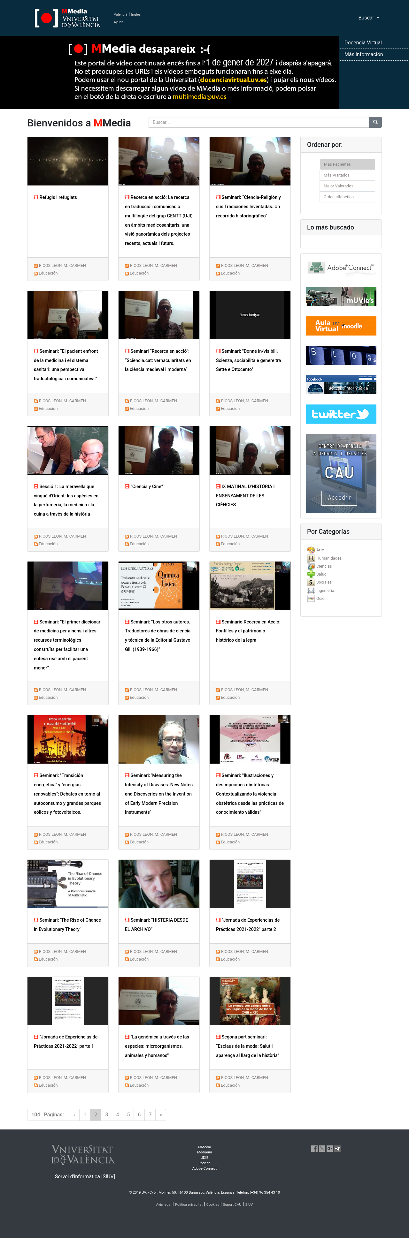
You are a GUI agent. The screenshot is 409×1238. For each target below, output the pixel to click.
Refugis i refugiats (55, 197)
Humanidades (329, 558)
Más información (363, 54)
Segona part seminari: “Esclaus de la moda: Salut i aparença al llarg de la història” (247, 1046)
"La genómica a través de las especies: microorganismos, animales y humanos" (157, 1046)
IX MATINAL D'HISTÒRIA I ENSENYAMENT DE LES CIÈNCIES (245, 496)
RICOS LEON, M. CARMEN (62, 265)
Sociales (324, 582)
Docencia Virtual (363, 43)
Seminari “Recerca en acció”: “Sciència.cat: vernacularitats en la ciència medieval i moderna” (158, 361)
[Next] (160, 1115)
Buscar (366, 18)
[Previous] (74, 1115)
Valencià (120, 14)
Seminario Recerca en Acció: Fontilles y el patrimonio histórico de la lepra (248, 631)
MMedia (204, 1147)
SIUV (249, 1205)
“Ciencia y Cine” (144, 486)
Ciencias (324, 566)
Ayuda (119, 22)
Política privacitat (189, 1205)
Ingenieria (325, 590)
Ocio (320, 598)
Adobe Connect (204, 1168)
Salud (321, 574)
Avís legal (164, 1205)
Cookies (212, 1205)
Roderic (204, 1163)
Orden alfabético (339, 196)
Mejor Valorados (338, 186)
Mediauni (204, 1152)
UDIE (204, 1158)
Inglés (136, 14)
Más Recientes (337, 164)
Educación (48, 273)
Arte (320, 549)
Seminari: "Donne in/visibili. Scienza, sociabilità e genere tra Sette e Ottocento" (248, 361)
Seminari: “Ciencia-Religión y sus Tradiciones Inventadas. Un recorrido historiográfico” (248, 207)
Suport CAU (232, 1205)
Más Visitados (337, 175)
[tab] (341, 550)
